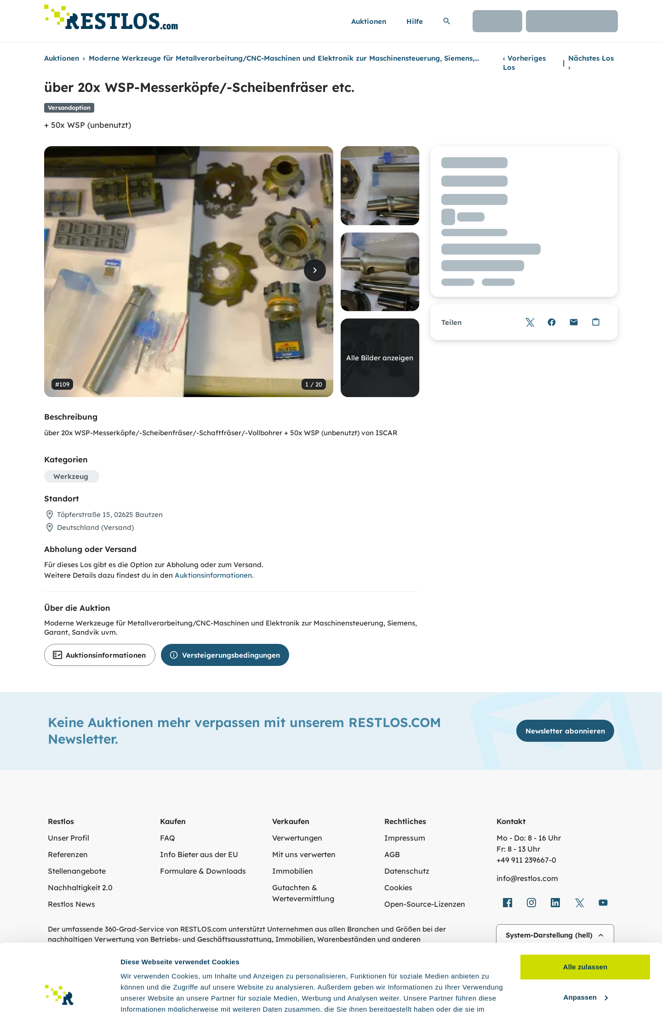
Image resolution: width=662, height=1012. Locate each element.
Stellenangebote (77, 871)
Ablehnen (585, 964)
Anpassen (586, 934)
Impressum (404, 837)
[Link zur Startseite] (111, 14)
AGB (392, 854)
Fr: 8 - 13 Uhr (518, 848)
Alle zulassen (585, 904)
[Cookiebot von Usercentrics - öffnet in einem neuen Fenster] (59, 994)
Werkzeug (70, 476)
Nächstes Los (591, 63)
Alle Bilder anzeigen (379, 357)
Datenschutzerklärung (206, 968)
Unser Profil (68, 837)
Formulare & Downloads (203, 871)
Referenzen (68, 854)
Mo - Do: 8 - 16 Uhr (528, 837)
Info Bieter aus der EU (199, 854)
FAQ (167, 837)
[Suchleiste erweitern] (447, 21)
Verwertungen (297, 837)
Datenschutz (406, 871)
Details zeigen (143, 994)
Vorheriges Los (524, 63)
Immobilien (292, 871)
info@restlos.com (527, 878)
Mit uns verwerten (304, 854)
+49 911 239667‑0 (526, 859)
